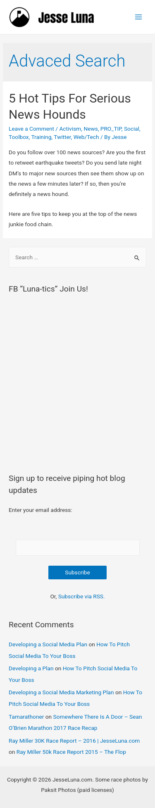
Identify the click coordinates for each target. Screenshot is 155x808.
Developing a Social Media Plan (48, 644)
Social (131, 128)
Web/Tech (86, 137)
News (90, 128)
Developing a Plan (31, 668)
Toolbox (19, 137)
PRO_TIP (111, 128)
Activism (70, 128)
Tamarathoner (26, 716)
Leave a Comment (31, 128)
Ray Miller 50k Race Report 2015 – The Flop (71, 751)
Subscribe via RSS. (81, 596)
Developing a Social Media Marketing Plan (61, 692)
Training (41, 137)
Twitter (62, 137)
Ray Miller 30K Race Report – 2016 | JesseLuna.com (74, 740)
